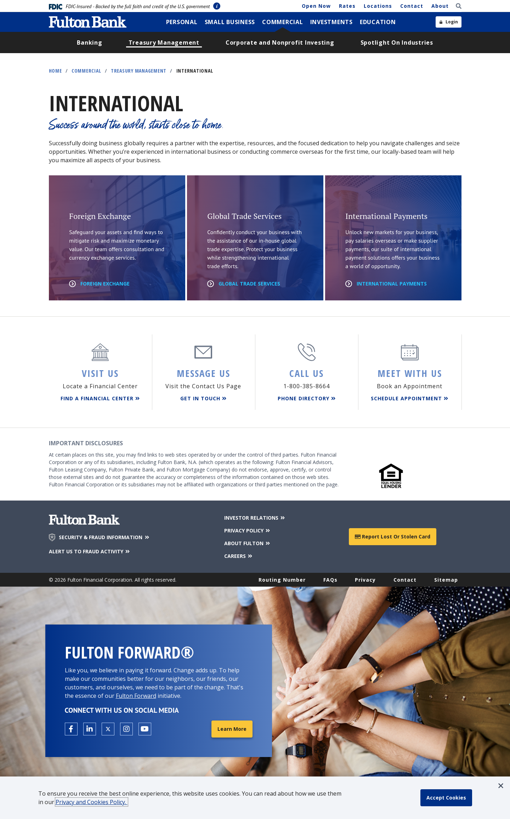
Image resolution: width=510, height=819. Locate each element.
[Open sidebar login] (448, 22)
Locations (378, 5)
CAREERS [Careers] (239, 556)
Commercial (86, 70)
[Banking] (89, 42)
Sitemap (446, 579)
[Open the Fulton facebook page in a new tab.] (71, 729)
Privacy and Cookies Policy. (92, 802)
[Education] (378, 22)
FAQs (330, 579)
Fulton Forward (136, 696)
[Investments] (331, 22)
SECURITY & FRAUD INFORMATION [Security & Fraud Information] (104, 537)
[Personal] (182, 22)
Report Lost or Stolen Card (392, 536)
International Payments (392, 283)
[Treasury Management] (164, 42)
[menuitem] (182, 22)
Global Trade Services (249, 283)
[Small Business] (230, 22)
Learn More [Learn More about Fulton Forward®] (231, 728)
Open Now (316, 5)
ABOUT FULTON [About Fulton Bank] (247, 543)
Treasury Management (138, 70)
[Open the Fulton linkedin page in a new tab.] (89, 729)
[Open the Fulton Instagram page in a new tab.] (126, 729)
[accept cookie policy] (446, 797)
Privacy (365, 579)
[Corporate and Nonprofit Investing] (280, 42)
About (440, 5)
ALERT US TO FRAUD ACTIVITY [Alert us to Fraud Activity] (90, 551)
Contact (411, 5)
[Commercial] (283, 22)
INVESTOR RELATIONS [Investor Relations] (255, 517)
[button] (500, 785)
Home (55, 70)
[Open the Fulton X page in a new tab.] (108, 729)
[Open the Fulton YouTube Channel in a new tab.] (144, 729)
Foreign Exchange (105, 283)
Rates (347, 5)
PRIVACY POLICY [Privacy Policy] (247, 530)
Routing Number (282, 579)
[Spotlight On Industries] (397, 42)
